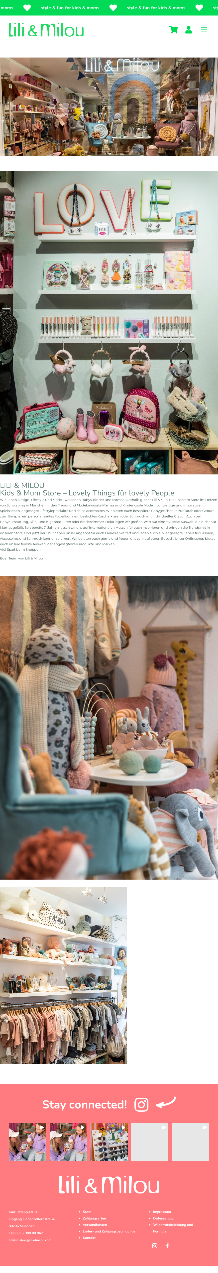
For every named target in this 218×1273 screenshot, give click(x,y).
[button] (27, 1148)
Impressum (162, 1218)
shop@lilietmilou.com (35, 1247)
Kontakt (89, 1244)
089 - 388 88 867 (29, 1240)
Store (87, 1218)
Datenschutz (163, 1225)
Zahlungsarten (94, 1225)
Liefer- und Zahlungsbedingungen (110, 1238)
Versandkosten (95, 1231)
